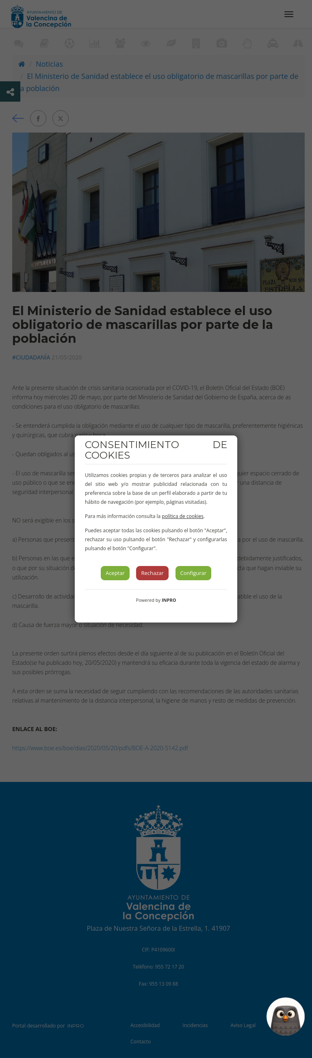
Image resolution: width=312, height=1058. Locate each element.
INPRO (169, 600)
